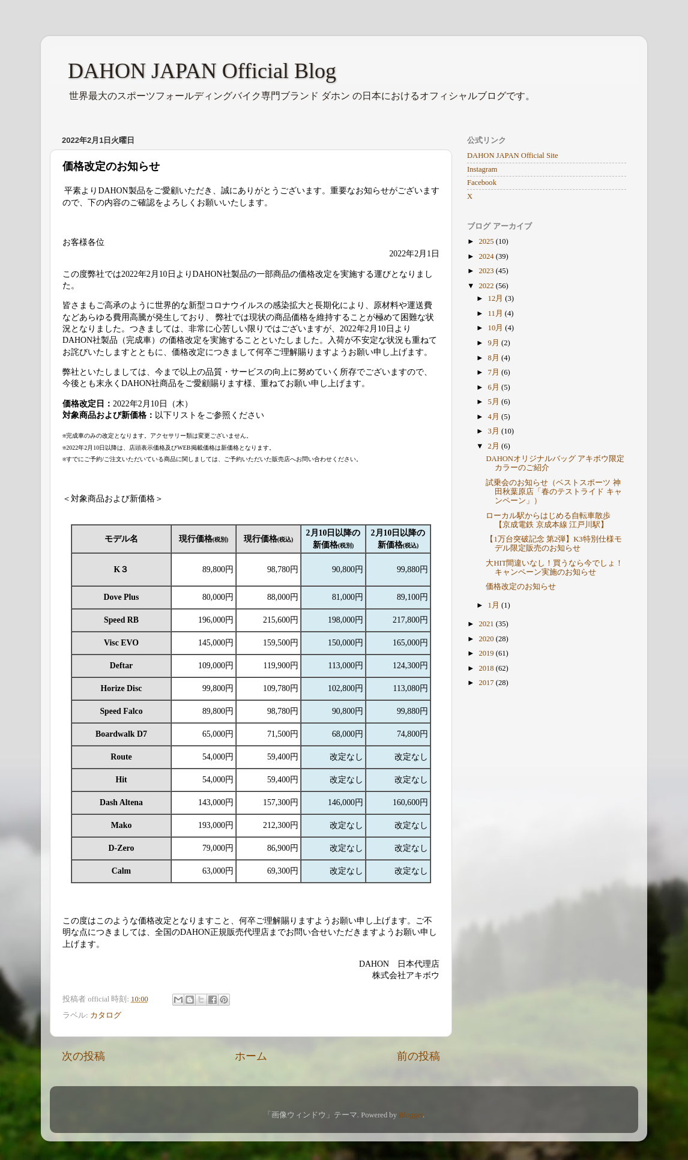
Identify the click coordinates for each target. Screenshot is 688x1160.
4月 (494, 416)
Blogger (411, 1115)
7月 (494, 372)
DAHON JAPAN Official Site (512, 155)
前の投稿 (418, 1056)
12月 (496, 298)
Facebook (481, 182)
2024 (486, 256)
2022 (486, 286)
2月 (494, 446)
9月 (494, 343)
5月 (494, 401)
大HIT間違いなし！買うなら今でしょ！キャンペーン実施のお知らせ (554, 567)
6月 (494, 387)
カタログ (105, 1015)
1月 (494, 605)
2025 (486, 241)
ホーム (251, 1056)
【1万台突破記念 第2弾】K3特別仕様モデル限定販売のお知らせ (553, 543)
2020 (486, 639)
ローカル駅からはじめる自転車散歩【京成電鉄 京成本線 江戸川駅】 (548, 520)
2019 (486, 653)
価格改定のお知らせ (521, 586)
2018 (486, 668)
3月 (494, 431)
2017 (486, 682)
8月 (494, 358)
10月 (496, 328)
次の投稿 (83, 1056)
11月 (496, 313)
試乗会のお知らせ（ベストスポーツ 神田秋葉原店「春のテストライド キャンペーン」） (553, 492)
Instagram (482, 169)
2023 (486, 271)
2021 (486, 624)
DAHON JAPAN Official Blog (202, 71)
